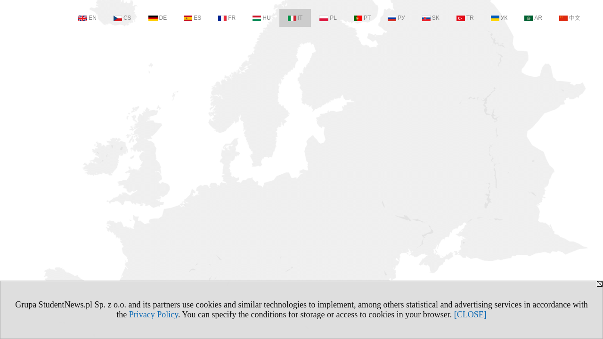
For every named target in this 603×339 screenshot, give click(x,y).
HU (261, 18)
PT (362, 18)
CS (122, 18)
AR (533, 18)
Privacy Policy (153, 314)
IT (295, 18)
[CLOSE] (470, 314)
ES (192, 18)
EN (87, 18)
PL (328, 18)
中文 (569, 18)
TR (465, 18)
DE (157, 18)
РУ (396, 18)
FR (227, 18)
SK (431, 18)
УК (499, 18)
